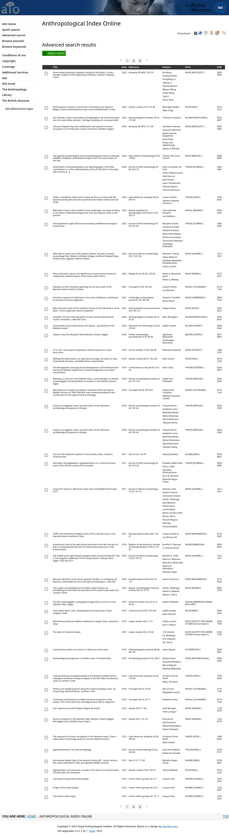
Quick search (11, 29)
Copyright (9, 61)
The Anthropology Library (14, 92)
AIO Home (9, 24)
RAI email (8, 83)
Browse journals (13, 41)
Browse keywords (14, 46)
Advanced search (13, 35)
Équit (92, 831)
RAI (4, 78)
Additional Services (15, 72)
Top (226, 816)
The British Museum (15, 100)
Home (31, 816)
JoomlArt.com (170, 826)
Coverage (8, 66)
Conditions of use (14, 55)
